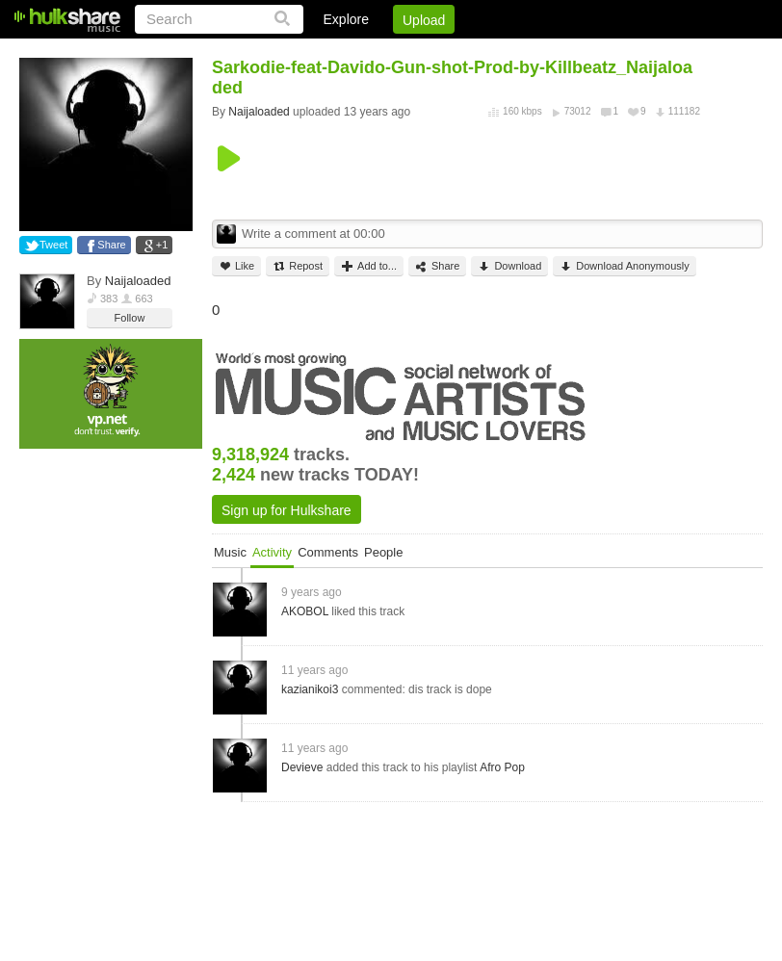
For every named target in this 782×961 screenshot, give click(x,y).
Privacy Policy (655, 53)
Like (236, 266)
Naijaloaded (138, 280)
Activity (272, 552)
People (383, 552)
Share (111, 244)
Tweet (53, 244)
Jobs (501, 53)
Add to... (369, 266)
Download (509, 266)
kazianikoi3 (309, 689)
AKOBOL (304, 611)
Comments (328, 552)
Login (365, 53)
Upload (424, 20)
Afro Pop (502, 767)
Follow (130, 318)
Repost (298, 266)
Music (230, 552)
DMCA (565, 53)
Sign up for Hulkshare (287, 510)
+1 (162, 244)
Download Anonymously (624, 266)
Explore (346, 19)
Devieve (302, 767)
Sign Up (434, 53)
